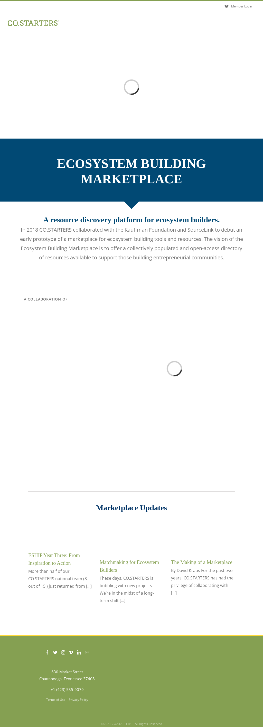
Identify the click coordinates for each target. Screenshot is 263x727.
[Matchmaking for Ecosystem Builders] (131, 537)
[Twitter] (55, 652)
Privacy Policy (78, 699)
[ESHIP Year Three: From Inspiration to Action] (60, 533)
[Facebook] (47, 652)
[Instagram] (63, 652)
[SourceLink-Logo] (45, 330)
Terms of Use (55, 699)
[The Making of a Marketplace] (203, 537)
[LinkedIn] (79, 652)
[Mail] (87, 652)
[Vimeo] (71, 652)
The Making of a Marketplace (201, 562)
